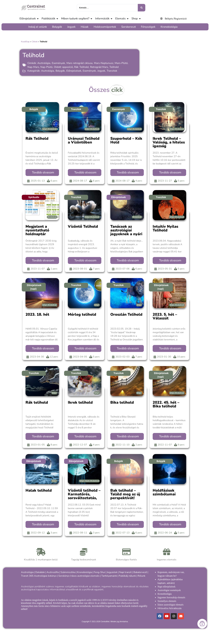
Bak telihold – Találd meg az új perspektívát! (125, 494)
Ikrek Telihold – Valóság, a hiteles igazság (169, 142)
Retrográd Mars (99, 67)
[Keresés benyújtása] (141, 7)
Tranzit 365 (27, 576)
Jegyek (101, 70)
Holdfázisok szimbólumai (164, 492)
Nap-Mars (33, 67)
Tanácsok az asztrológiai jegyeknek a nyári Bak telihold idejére (126, 234)
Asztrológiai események (169, 590)
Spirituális (33, 197)
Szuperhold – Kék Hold (126, 140)
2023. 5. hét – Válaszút (165, 316)
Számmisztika (67, 572)
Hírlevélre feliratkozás (170, 608)
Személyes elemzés (167, 601)
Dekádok (40, 572)
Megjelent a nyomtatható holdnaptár (37, 230)
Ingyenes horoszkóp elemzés (171, 597)
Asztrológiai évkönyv (45, 576)
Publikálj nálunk (127, 576)
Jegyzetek (112, 572)
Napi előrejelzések (166, 586)
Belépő (44, 129)
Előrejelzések (73, 70)
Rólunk (141, 576)
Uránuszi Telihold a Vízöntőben (84, 140)
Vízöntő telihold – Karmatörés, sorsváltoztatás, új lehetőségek (84, 496)
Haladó (87, 481)
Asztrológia (43, 63)
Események (58, 63)
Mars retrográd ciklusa (79, 63)
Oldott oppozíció (63, 67)
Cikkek (35, 41)
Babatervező (140, 572)
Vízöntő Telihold (83, 226)
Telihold (114, 67)
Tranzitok (112, 70)
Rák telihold (37, 402)
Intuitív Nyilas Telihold (165, 228)
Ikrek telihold (80, 402)
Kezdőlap (25, 41)
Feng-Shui (99, 572)
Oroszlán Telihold (126, 314)
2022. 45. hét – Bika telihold (166, 404)
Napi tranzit (125, 572)
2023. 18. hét (37, 314)
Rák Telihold (81, 67)
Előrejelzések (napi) (34, 287)
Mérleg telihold (82, 314)
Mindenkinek (52, 129)
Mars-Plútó (121, 63)
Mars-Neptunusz (103, 63)
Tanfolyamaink (109, 576)
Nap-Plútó (46, 67)
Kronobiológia (84, 572)
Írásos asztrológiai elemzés (170, 604)
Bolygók (60, 70)
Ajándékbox (164, 579)
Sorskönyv (64, 576)
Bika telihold (122, 402)
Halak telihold (39, 490)
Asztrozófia (53, 572)
